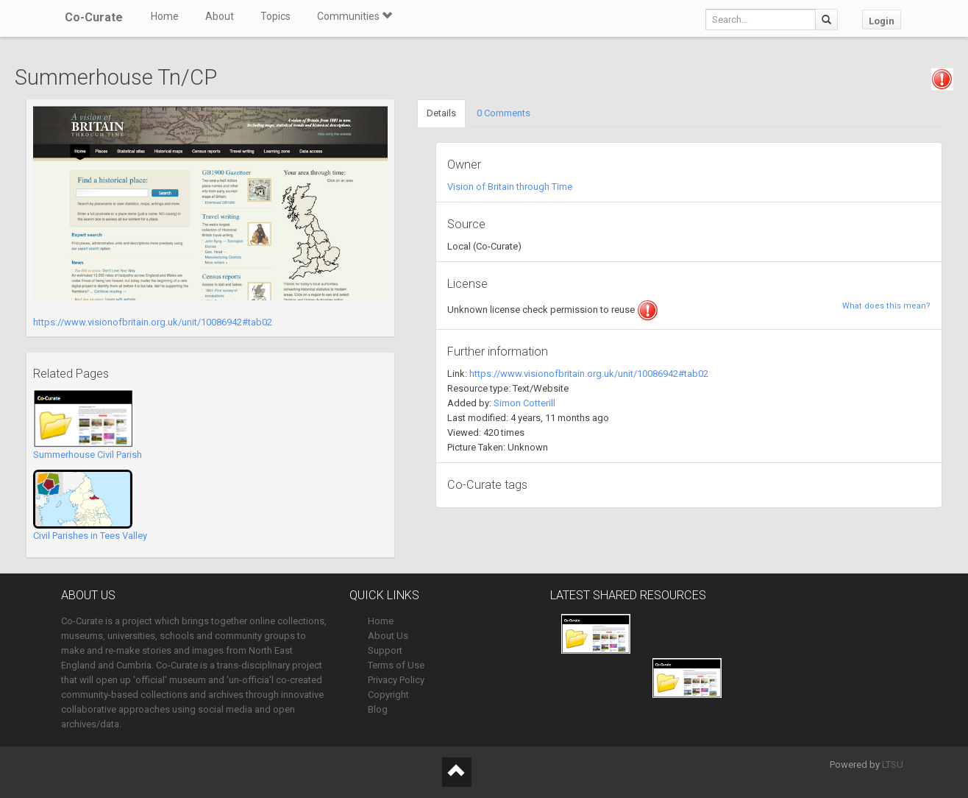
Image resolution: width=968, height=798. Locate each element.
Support (385, 650)
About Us (388, 635)
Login (881, 21)
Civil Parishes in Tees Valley (90, 535)
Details (441, 113)
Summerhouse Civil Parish (87, 454)
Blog (378, 709)
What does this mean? (886, 306)
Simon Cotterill (524, 403)
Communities (354, 16)
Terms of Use (396, 665)
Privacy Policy (396, 679)
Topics (275, 16)
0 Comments (503, 113)
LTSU (892, 764)
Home (165, 16)
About (219, 16)
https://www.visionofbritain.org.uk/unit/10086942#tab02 (152, 322)
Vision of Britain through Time (509, 186)
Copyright (388, 694)
